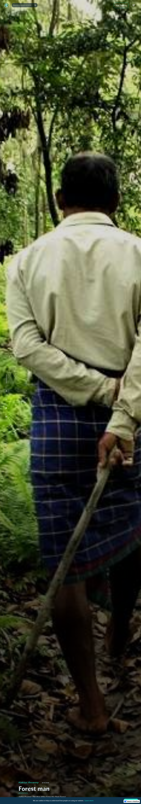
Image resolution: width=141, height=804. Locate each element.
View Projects (121, 5)
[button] (134, 5)
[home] (6, 5)
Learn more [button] (89, 800)
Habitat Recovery (29, 782)
